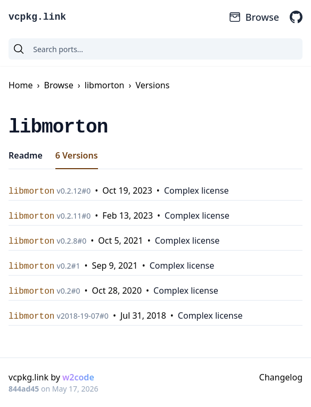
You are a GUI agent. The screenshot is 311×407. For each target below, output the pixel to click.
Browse (253, 17)
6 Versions (76, 155)
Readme (26, 155)
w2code (78, 377)
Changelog (280, 377)
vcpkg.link (37, 17)
